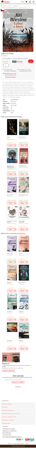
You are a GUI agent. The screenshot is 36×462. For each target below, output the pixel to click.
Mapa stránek (6, 423)
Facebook (18, 386)
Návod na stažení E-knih (9, 417)
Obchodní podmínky (8, 410)
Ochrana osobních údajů (19, 443)
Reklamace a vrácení (8, 420)
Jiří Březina (4, 55)
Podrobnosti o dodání (10, 77)
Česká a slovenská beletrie (9, 7)
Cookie (26, 443)
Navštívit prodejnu (8, 370)
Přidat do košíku (31, 61)
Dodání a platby (6, 404)
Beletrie (16, 6)
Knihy (9, 6)
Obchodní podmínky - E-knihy (11, 413)
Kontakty (4, 407)
